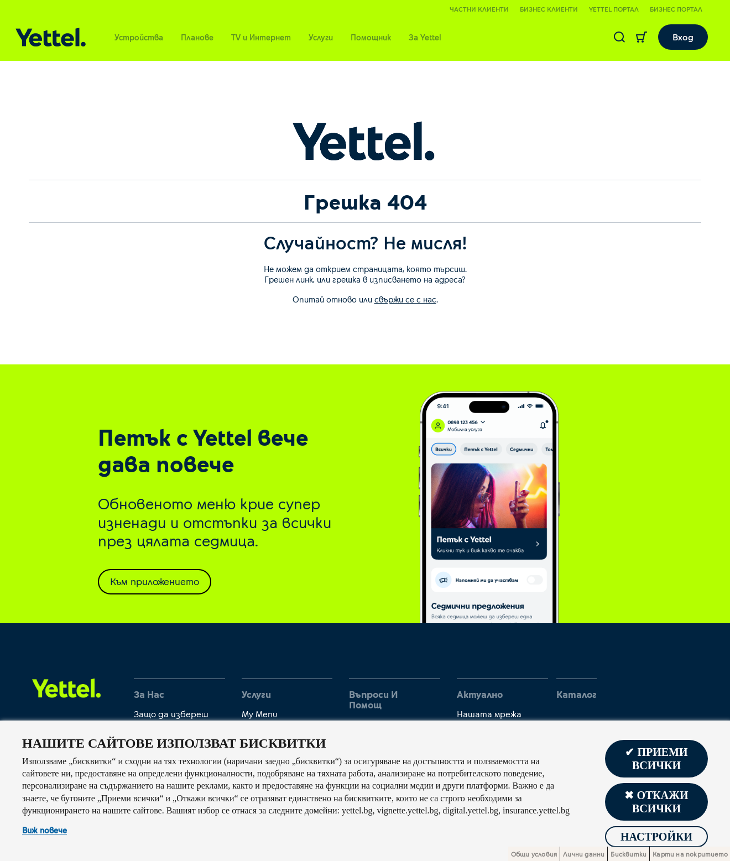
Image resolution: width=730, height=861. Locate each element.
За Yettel (425, 37)
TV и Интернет (261, 37)
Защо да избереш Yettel (171, 718)
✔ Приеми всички (656, 758)
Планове (197, 37)
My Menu (260, 713)
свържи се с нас (405, 299)
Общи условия (534, 854)
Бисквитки (628, 854)
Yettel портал (614, 9)
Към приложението (154, 581)
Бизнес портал (676, 9)
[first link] (66, 687)
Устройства (138, 37)
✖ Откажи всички (656, 802)
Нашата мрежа (489, 713)
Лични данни (583, 854)
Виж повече (44, 831)
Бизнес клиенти (549, 9)
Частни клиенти (479, 9)
